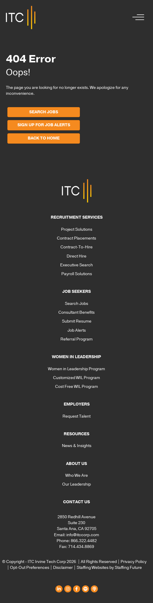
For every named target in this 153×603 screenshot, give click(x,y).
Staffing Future (128, 567)
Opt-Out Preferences (29, 567)
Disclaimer (63, 567)
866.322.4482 (84, 541)
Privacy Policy (134, 561)
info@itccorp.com (82, 535)
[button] (136, 17)
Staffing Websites (92, 567)
